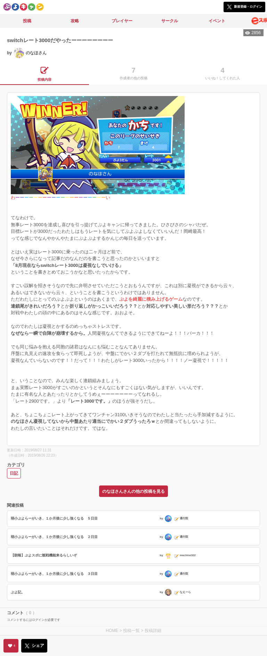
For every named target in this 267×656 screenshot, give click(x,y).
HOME (112, 630)
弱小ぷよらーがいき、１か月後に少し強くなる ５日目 (54, 518)
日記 (14, 473)
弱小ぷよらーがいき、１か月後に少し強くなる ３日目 (54, 574)
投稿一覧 (131, 630)
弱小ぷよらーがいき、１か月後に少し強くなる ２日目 (54, 537)
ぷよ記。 (18, 592)
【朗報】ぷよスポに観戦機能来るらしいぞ (44, 555)
